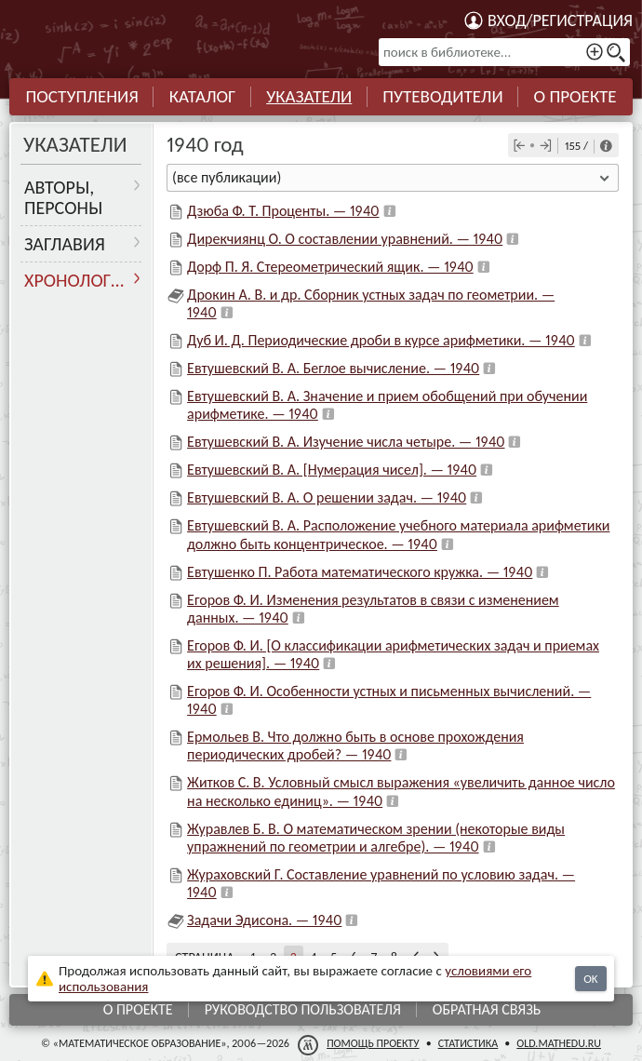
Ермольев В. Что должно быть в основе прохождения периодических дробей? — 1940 (355, 745)
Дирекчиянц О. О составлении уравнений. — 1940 (344, 239)
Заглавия (64, 244)
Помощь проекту (373, 1043)
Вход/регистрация (560, 20)
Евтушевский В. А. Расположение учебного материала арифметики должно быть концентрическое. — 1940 (398, 534)
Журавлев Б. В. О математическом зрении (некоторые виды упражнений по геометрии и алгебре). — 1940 (376, 837)
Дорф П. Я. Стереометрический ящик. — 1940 (330, 266)
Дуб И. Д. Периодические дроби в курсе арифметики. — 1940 (381, 340)
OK (590, 979)
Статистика (468, 1043)
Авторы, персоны (63, 197)
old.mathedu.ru (558, 1043)
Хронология (78, 280)
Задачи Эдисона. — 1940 (264, 920)
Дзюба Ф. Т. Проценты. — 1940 (283, 211)
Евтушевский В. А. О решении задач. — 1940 (326, 497)
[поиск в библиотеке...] (504, 52)
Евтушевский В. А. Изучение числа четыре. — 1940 (345, 441)
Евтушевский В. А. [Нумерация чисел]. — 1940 (331, 469)
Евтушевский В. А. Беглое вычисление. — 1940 (333, 368)
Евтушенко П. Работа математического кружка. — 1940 (359, 572)
